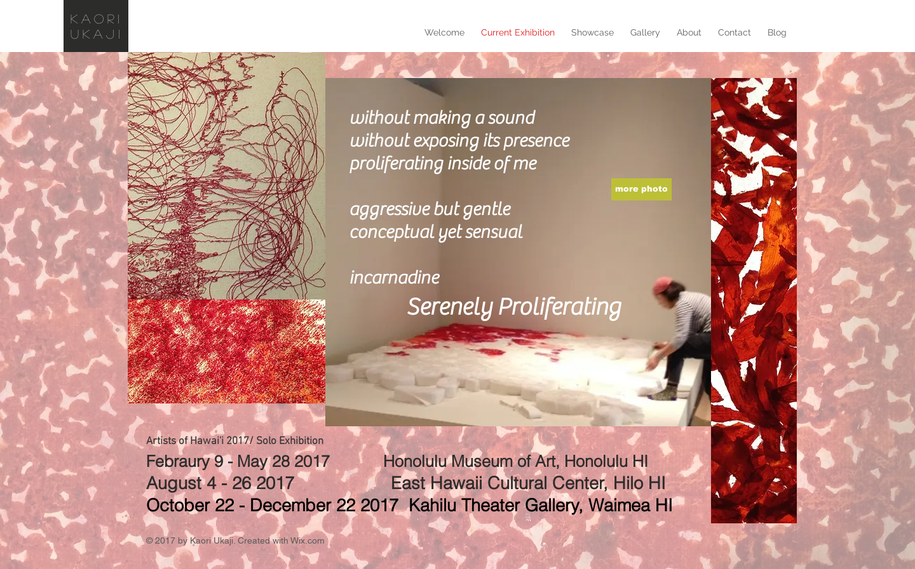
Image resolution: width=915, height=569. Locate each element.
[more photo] (641, 189)
